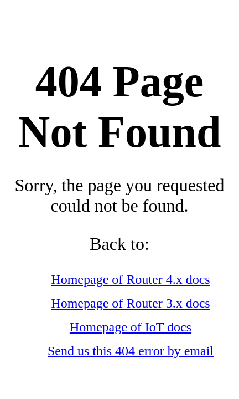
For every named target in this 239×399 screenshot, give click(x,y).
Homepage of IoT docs (130, 327)
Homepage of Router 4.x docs (130, 279)
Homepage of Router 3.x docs (130, 303)
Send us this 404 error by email (131, 351)
